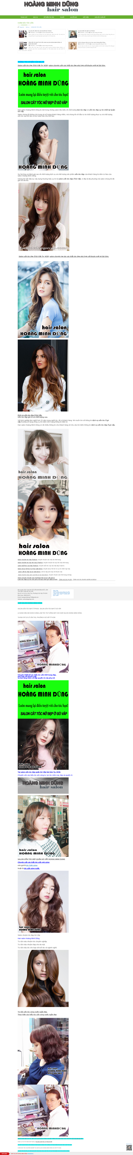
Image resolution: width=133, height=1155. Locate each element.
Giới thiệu (86, 17)
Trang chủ (24, 17)
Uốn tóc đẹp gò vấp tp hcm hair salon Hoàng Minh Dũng (91, 42)
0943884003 (22, 1153)
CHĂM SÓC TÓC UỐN (25, 23)
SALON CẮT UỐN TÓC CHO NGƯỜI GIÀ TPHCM (39, 31)
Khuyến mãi (73, 17)
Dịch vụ (35, 17)
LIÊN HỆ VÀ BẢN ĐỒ (100, 17)
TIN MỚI (62, 17)
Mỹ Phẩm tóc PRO (49, 17)
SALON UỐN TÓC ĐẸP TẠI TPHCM (86, 31)
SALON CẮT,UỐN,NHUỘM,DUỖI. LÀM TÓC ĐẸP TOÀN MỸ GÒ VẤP (61, 593)
